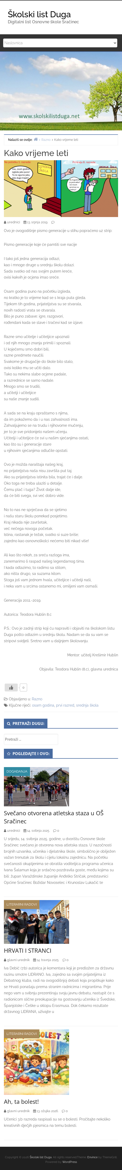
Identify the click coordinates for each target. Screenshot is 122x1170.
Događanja (17, 771)
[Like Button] (11, 687)
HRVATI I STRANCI (27, 950)
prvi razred (65, 705)
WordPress (69, 1162)
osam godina (43, 705)
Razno (37, 699)
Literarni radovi (22, 904)
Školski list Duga (39, 14)
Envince (92, 1157)
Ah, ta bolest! (21, 1101)
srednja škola (87, 705)
